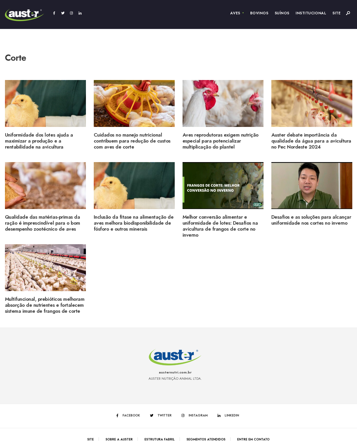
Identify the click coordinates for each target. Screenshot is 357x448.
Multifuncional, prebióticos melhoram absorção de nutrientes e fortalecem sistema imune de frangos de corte (45, 305)
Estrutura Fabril (159, 439)
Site (336, 13)
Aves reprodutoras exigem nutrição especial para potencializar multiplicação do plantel (221, 140)
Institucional (311, 13)
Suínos (282, 13)
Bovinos (259, 13)
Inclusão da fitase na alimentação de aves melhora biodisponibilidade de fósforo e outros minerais (134, 222)
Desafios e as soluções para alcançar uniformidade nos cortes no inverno (311, 219)
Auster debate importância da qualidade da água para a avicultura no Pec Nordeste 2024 (311, 140)
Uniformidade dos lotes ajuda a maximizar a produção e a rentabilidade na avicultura (39, 140)
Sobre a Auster (119, 439)
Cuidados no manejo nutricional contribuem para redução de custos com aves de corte (132, 140)
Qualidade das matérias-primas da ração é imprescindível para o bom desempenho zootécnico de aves (42, 222)
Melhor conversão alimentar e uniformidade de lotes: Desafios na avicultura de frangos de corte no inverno (220, 225)
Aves (235, 13)
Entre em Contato (253, 439)
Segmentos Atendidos (205, 439)
